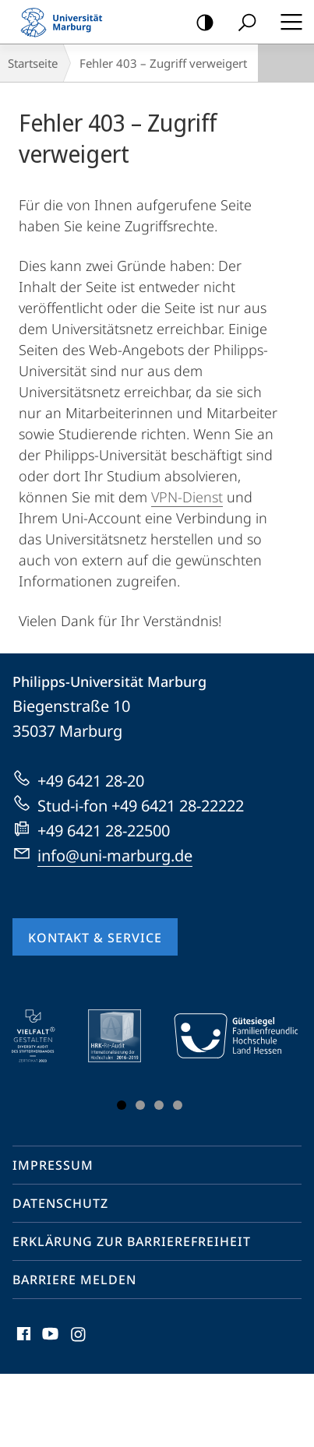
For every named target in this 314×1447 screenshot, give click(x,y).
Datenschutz (60, 1203)
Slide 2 (140, 1105)
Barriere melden (74, 1279)
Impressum (52, 1165)
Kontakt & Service (95, 937)
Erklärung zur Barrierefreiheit (131, 1241)
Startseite (33, 63)
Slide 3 (159, 1105)
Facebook (22, 1337)
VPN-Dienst (187, 497)
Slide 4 (177, 1105)
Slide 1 (121, 1105)
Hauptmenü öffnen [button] (286, 22)
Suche (242, 23)
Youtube (48, 1337)
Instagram (79, 1337)
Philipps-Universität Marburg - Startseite (66, 21)
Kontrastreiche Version (200, 23)
